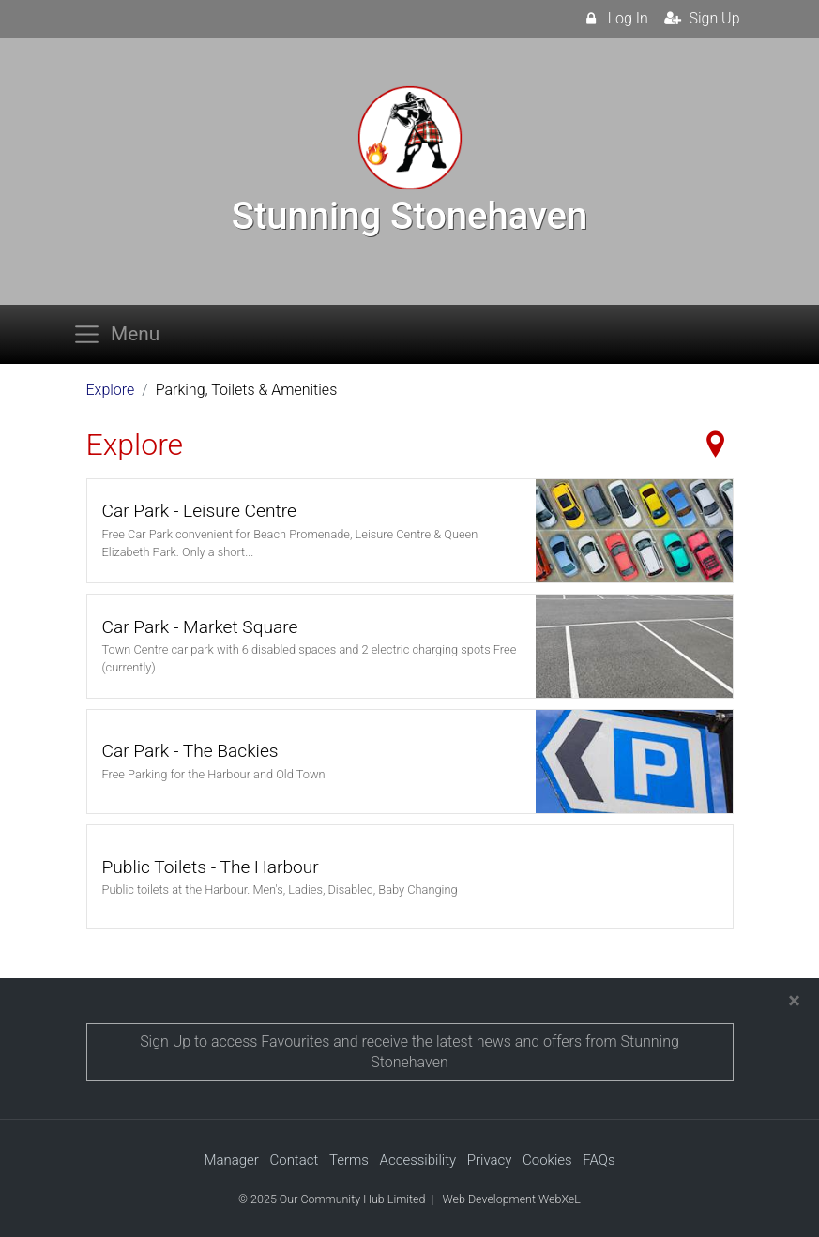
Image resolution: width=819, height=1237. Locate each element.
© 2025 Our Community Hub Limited (331, 1199)
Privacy (489, 1160)
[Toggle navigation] (122, 334)
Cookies (547, 1160)
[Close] (794, 1000)
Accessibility (418, 1160)
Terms (349, 1160)
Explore (110, 390)
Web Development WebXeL (511, 1199)
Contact (293, 1160)
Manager (231, 1160)
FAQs (598, 1160)
